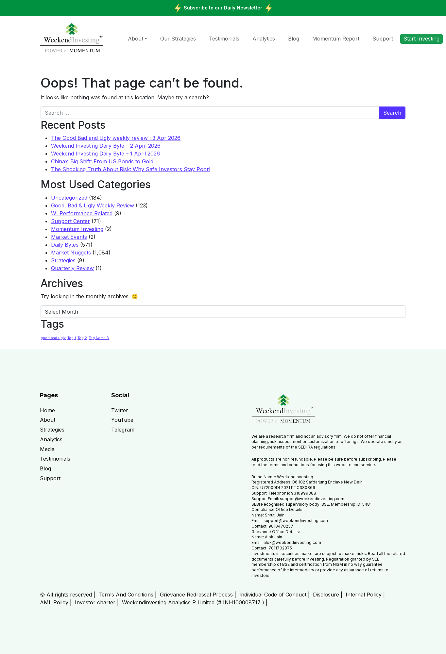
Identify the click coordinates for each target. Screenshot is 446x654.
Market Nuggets (71, 252)
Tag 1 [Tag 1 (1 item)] (71, 338)
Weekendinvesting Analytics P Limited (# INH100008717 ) (193, 602)
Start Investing (421, 38)
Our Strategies (178, 38)
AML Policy (54, 602)
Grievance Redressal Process (196, 594)
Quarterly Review (72, 268)
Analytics (263, 38)
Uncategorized (69, 197)
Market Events (69, 237)
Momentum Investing (77, 229)
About (135, 38)
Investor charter (95, 602)
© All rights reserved (66, 594)
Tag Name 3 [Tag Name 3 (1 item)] (99, 338)
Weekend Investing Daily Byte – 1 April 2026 (105, 153)
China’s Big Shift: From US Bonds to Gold (102, 161)
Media (47, 449)
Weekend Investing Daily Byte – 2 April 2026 (106, 145)
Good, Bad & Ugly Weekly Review (92, 205)
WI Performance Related (81, 213)
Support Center (70, 221)
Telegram (122, 429)
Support (382, 38)
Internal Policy (364, 594)
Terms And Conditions (125, 594)
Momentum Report (335, 38)
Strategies (63, 260)
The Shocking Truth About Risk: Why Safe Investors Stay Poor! (130, 169)
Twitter (119, 410)
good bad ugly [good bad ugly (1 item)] (53, 338)
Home (47, 410)
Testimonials (224, 38)
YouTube (122, 420)
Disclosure (326, 594)
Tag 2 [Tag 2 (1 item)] (82, 338)
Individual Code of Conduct (272, 594)
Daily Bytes (64, 244)
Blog (293, 38)
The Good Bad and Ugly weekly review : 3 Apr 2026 (115, 138)
